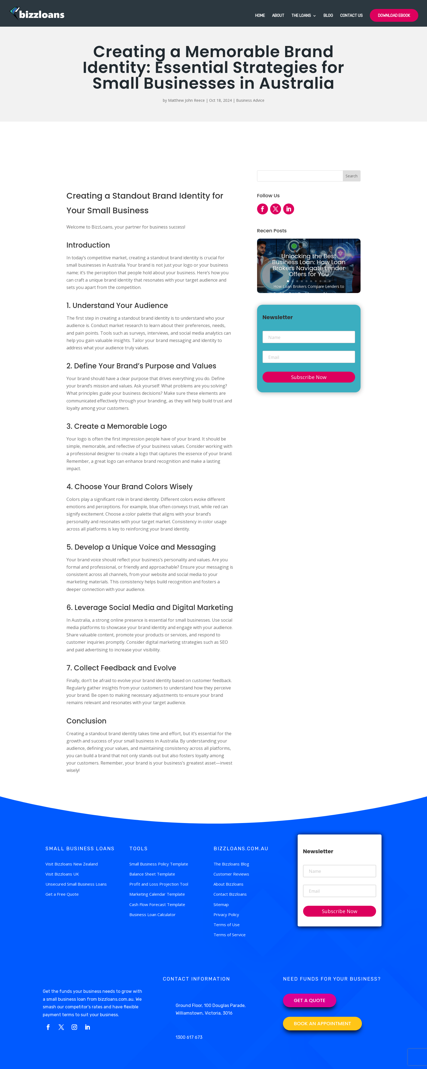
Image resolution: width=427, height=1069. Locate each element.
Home (260, 16)
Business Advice (250, 100)
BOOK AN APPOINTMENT (322, 1023)
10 (330, 281)
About (278, 16)
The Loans (301, 16)
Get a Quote (309, 1000)
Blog (328, 16)
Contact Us (351, 16)
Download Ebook (394, 15)
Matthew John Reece (186, 100)
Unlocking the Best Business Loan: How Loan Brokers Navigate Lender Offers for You (309, 265)
